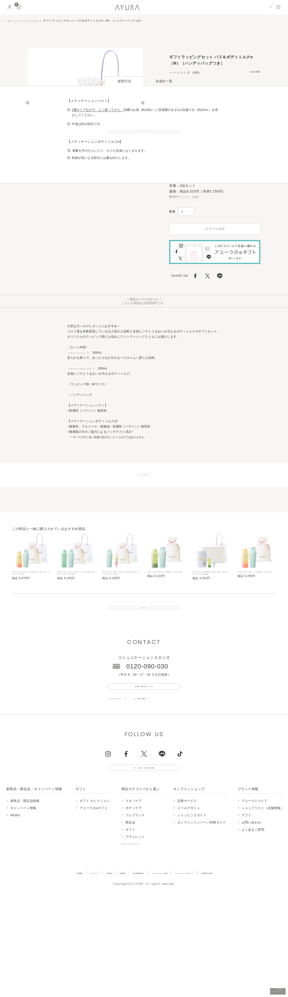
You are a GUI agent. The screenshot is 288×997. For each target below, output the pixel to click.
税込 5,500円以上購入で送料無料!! (239, 989)
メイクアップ (26, 20)
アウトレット (135, 895)
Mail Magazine (149, 823)
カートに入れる (215, 127)
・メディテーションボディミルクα (92, 266)
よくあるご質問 (161, 750)
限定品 (130, 881)
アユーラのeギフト (94, 866)
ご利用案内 (34, 931)
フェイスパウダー (50, 20)
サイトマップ (58, 931)
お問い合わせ (251, 881)
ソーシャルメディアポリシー (209, 931)
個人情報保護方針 (127, 931)
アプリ (247, 873)
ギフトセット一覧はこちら (144, 378)
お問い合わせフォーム (144, 736)
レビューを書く (249, 72)
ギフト (130, 888)
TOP (10, 20)
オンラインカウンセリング (140, 902)
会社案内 (81, 931)
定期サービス (187, 859)
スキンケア (134, 859)
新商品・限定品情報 (25, 859)
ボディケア (134, 866)
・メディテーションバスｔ (86, 250)
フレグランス (135, 873)
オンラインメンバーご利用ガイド (201, 881)
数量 (172, 110)
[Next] (142, 108)
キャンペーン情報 (23, 866)
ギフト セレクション (95, 859)
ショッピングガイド (122, 750)
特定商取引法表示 (249, 931)
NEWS (15, 873)
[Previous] (27, 108)
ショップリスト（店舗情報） (263, 866)
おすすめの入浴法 (144, 455)
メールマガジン (188, 866)
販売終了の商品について (144, 650)
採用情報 (101, 931)
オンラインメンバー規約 (164, 931)
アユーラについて (255, 859)
